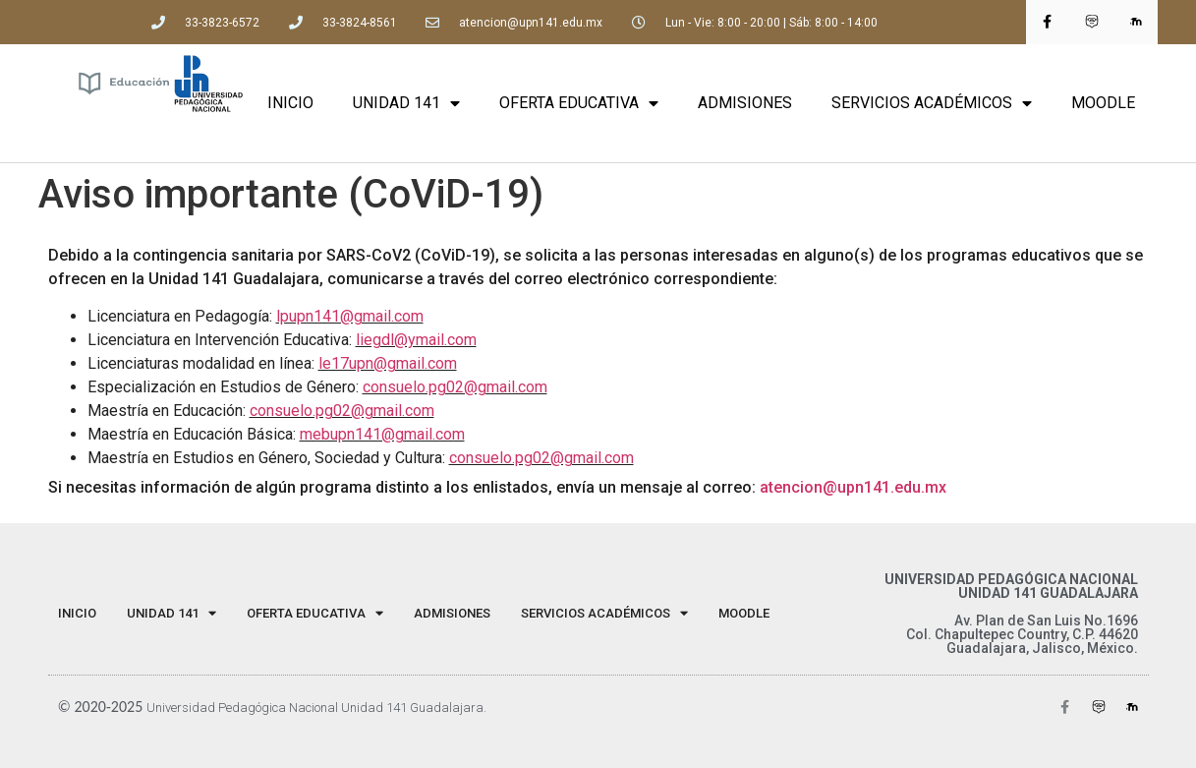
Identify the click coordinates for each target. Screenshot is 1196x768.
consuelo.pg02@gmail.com (455, 387)
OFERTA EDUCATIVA (578, 103)
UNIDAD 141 (406, 103)
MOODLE (1103, 102)
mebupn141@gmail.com (382, 434)
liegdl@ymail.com (416, 339)
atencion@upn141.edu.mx (853, 487)
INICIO (290, 102)
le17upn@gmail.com (387, 363)
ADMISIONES (745, 102)
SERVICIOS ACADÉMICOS (931, 103)
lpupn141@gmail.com (350, 316)
